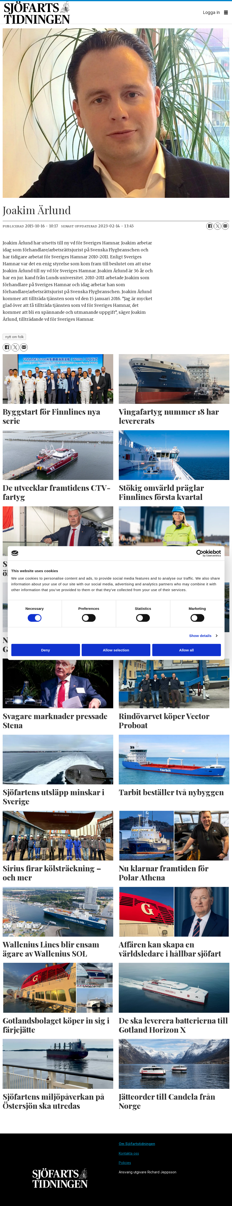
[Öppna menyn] (226, 13)
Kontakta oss (129, 1153)
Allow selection (116, 650)
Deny (45, 650)
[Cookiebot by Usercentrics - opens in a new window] (200, 553)
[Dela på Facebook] (209, 226)
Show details (200, 635)
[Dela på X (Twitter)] (217, 226)
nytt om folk (14, 337)
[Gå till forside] (103, 12)
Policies (125, 1163)
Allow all (186, 650)
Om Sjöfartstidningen (137, 1144)
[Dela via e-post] (225, 226)
